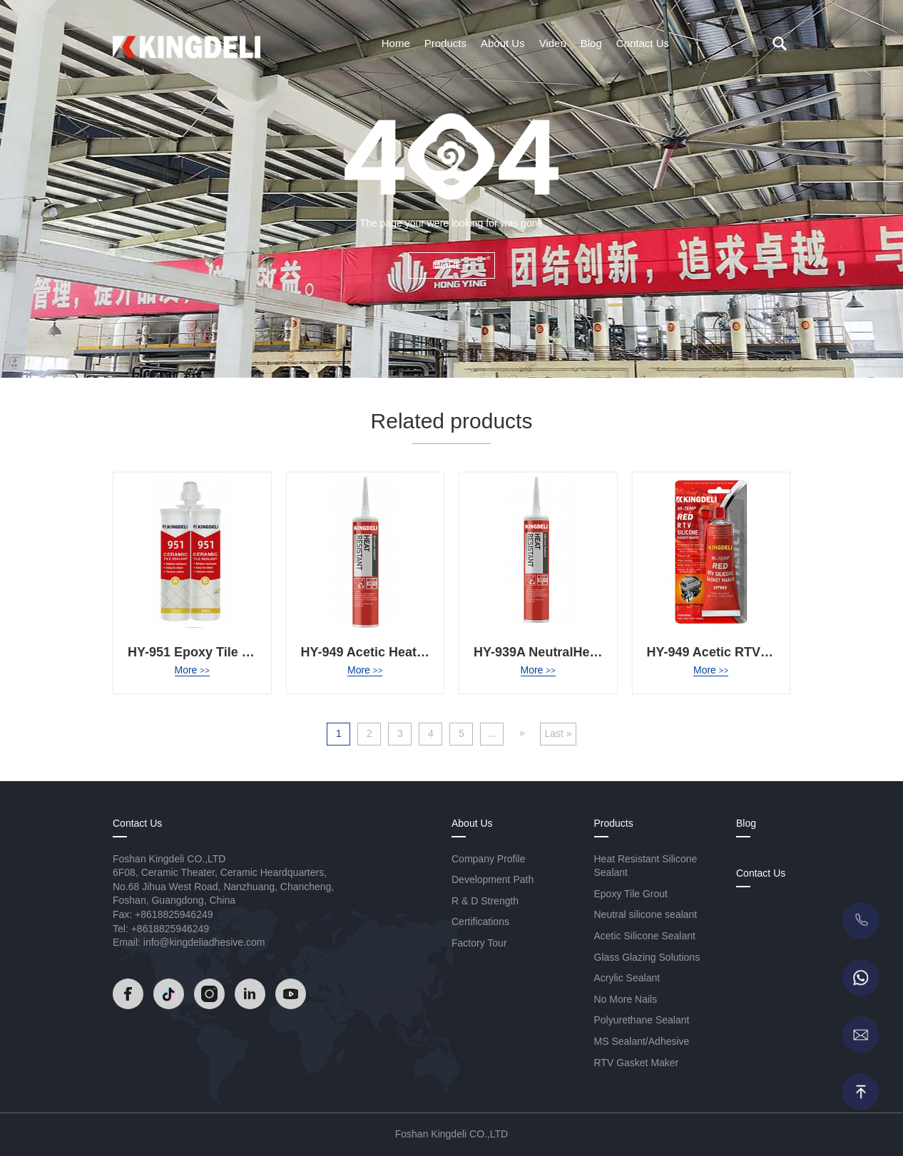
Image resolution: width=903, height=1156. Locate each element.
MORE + (451, 265)
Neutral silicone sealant (646, 914)
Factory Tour (479, 943)
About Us (503, 43)
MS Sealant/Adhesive (642, 1041)
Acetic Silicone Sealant (644, 935)
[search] (779, 43)
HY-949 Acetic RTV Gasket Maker (747, 652)
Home (396, 43)
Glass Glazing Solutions (647, 957)
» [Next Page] (522, 732)
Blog (591, 43)
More (192, 670)
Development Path (493, 879)
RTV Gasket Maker (636, 1062)
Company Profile (489, 859)
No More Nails (626, 999)
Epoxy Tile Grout (631, 893)
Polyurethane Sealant (642, 1020)
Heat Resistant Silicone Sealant (646, 866)
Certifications (480, 921)
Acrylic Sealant (627, 978)
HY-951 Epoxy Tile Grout (202, 652)
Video (552, 43)
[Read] (186, 42)
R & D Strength (485, 901)
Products (445, 43)
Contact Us (642, 43)
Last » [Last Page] (557, 733)
